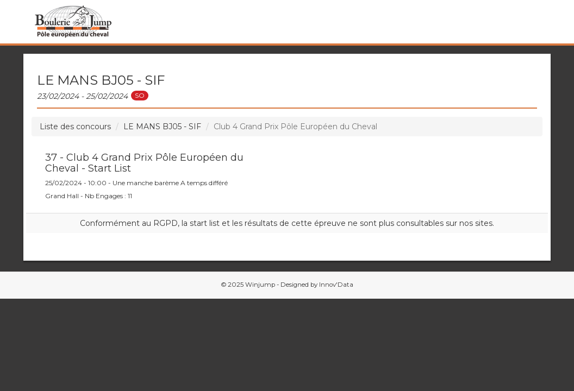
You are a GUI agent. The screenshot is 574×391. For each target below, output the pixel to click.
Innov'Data (336, 284)
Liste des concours (75, 126)
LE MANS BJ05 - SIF (162, 126)
